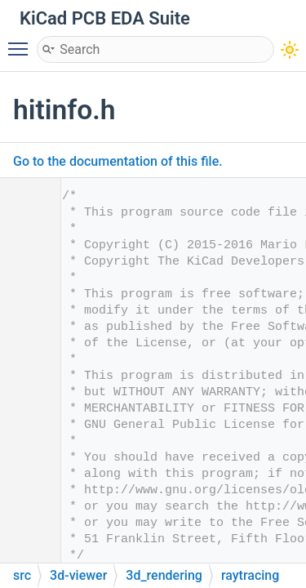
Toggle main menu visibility (22, 41)
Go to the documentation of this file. (118, 161)
